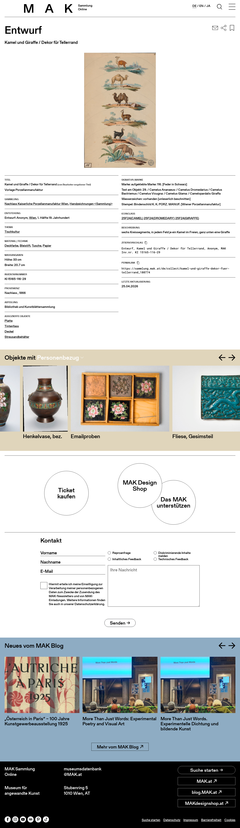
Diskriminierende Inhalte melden (174, 554)
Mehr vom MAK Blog (120, 747)
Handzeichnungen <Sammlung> (91, 204)
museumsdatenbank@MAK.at (82, 771)
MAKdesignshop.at (206, 803)
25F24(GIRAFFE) (187, 218)
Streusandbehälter (17, 337)
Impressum (190, 820)
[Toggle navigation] (232, 7)
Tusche (36, 246)
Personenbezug (58, 357)
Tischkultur (12, 232)
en (201, 6)
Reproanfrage (121, 552)
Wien (32, 218)
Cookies (229, 820)
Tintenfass (12, 326)
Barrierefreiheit (211, 820)
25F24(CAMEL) (132, 218)
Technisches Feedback (173, 559)
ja (208, 6)
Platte (9, 321)
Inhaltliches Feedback (126, 559)
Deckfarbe (11, 246)
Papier (47, 246)
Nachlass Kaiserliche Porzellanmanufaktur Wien (36, 204)
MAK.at (207, 781)
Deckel (9, 331)
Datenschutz (171, 820)
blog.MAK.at (206, 792)
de (194, 6)
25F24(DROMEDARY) (159, 218)
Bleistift (25, 246)
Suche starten (206, 770)
